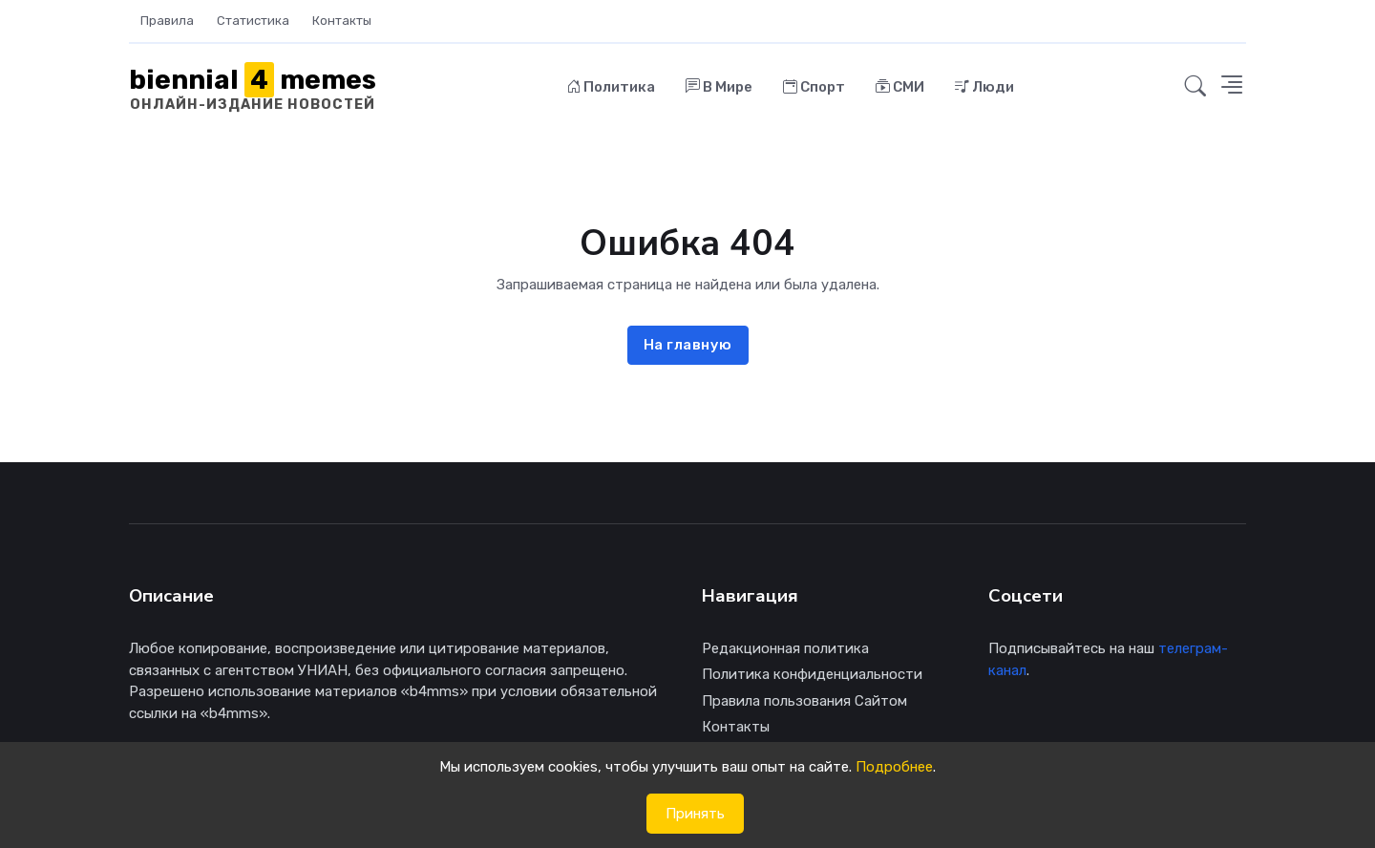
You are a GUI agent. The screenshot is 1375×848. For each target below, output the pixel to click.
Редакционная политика (785, 648)
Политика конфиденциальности (812, 674)
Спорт (814, 86)
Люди (984, 86)
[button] (1195, 87)
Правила (167, 20)
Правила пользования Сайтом (804, 701)
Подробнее (894, 766)
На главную (688, 344)
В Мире (719, 86)
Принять (695, 813)
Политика (611, 86)
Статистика (253, 20)
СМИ (900, 86)
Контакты (341, 20)
